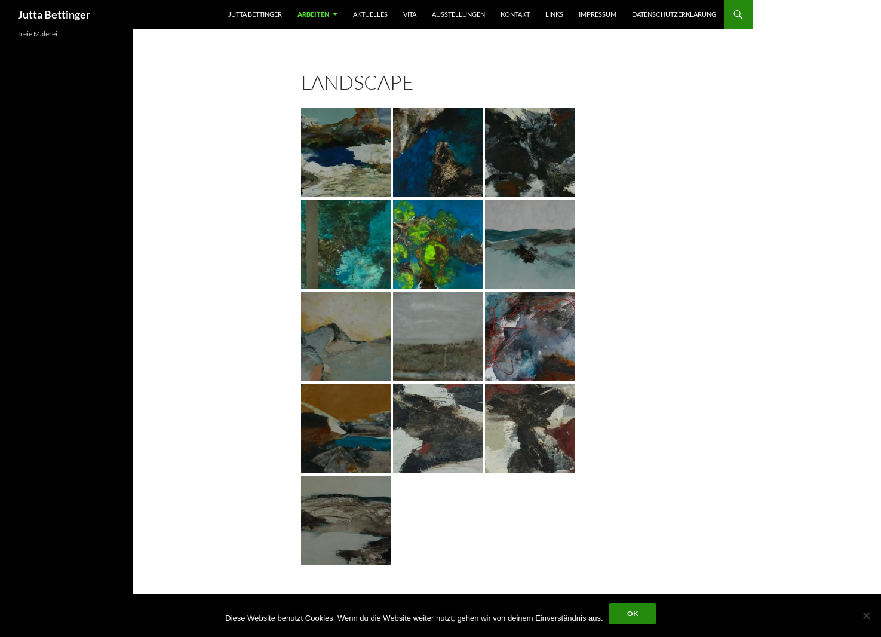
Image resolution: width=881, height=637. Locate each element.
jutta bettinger (255, 14)
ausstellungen (458, 14)
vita (409, 14)
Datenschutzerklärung (674, 14)
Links (554, 14)
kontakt (515, 14)
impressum (597, 14)
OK (632, 613)
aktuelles (370, 14)
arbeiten (313, 14)
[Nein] (866, 615)
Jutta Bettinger (54, 14)
